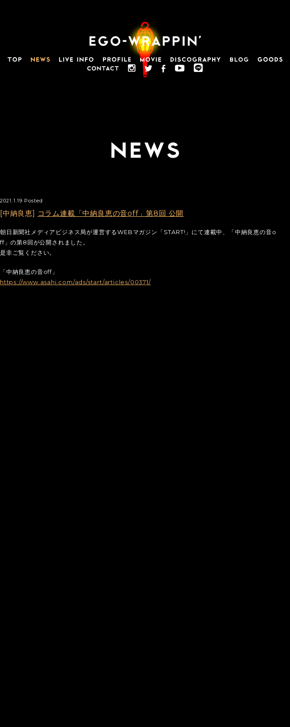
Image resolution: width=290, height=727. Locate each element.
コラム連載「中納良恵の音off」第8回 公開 (111, 213)
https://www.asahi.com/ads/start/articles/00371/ (75, 282)
